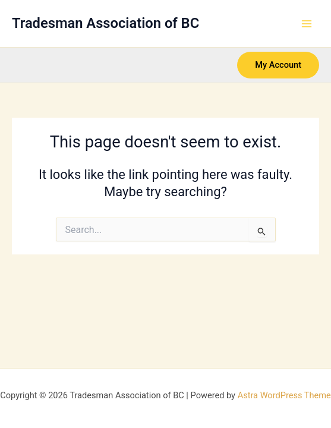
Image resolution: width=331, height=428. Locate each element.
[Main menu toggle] (306, 23)
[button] (278, 65)
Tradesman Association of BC (105, 23)
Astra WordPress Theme (284, 395)
